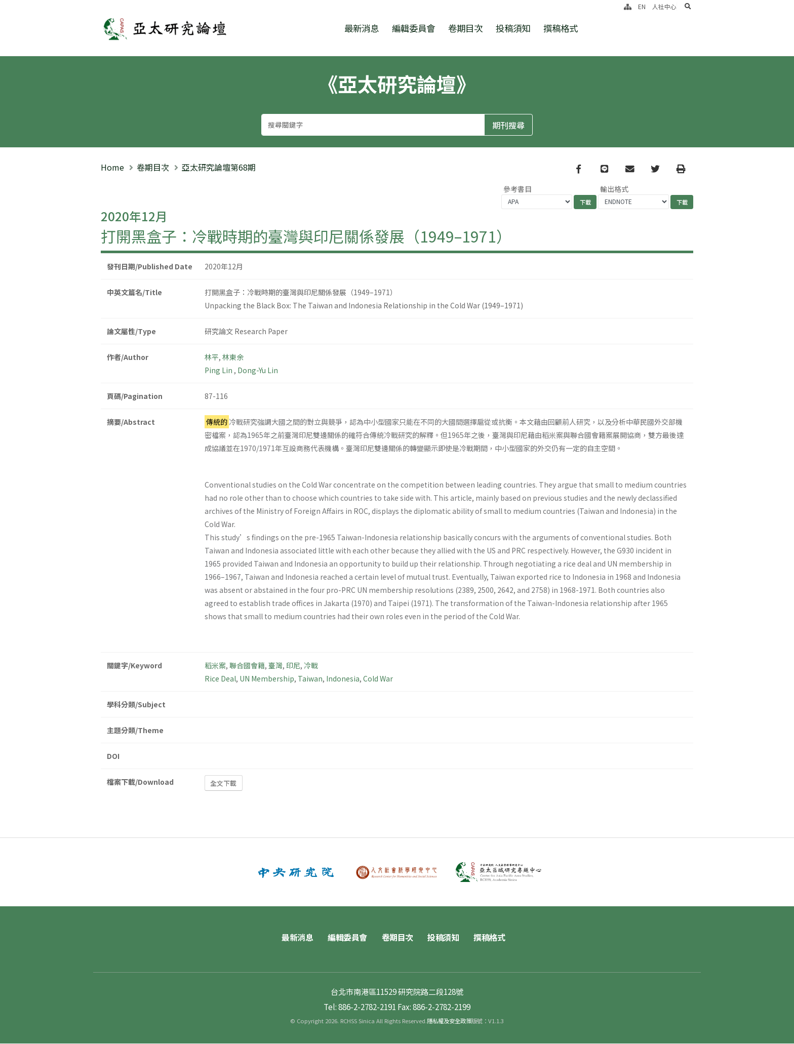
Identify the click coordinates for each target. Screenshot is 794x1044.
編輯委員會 (413, 28)
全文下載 (223, 783)
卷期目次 (465, 28)
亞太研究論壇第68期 (219, 168)
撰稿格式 (560, 28)
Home (112, 168)
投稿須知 (513, 28)
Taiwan (310, 679)
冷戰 (311, 666)
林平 (212, 357)
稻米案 (215, 666)
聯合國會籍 (247, 666)
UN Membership (267, 679)
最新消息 (361, 28)
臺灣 (275, 666)
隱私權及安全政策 (449, 1021)
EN (642, 6)
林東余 (233, 357)
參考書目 (517, 189)
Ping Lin (219, 371)
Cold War (378, 679)
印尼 (293, 666)
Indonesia (343, 679)
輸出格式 (614, 189)
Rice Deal (220, 679)
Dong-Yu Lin (257, 371)
